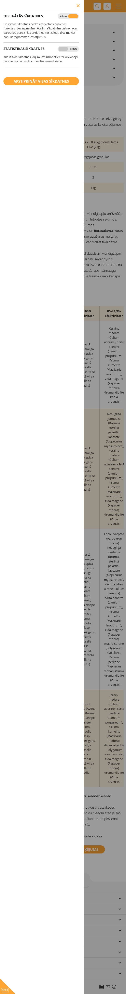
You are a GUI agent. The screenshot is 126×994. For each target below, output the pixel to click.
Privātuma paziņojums (22, 952)
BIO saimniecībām (24, 77)
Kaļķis (14, 68)
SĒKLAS (15, 33)
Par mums (12, 909)
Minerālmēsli (20, 51)
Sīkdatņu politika (18, 973)
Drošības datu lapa (33, 849)
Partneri (10, 941)
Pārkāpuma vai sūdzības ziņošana (31, 962)
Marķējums (84, 849)
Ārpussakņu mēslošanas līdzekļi (34, 59)
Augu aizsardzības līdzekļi (29, 42)
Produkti (9, 19)
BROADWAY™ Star (33, 19)
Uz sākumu (13, 898)
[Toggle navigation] (118, 6)
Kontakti (11, 930)
